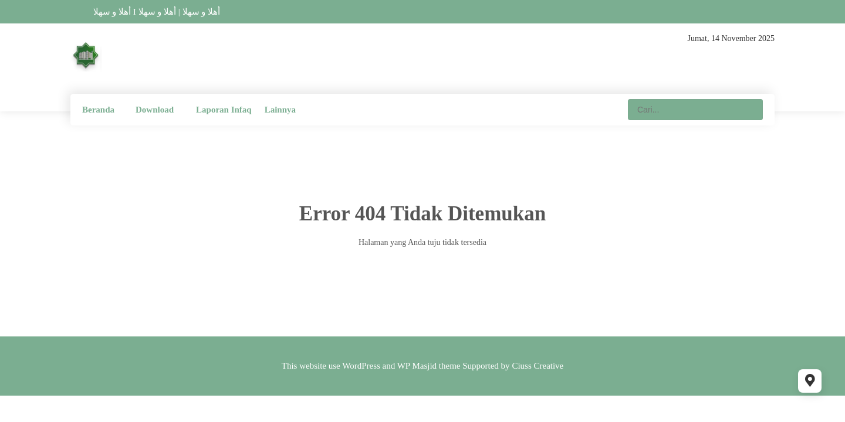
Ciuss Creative (537, 365)
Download (155, 109)
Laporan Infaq (224, 109)
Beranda (98, 109)
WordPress (361, 365)
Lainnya (280, 109)
